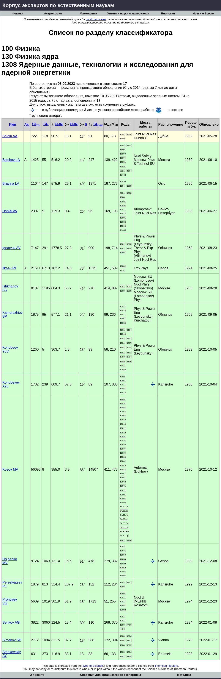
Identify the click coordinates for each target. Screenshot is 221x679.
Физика (18, 13)
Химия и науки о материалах (128, 13)
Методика (184, 674)
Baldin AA (9, 136)
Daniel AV (9, 211)
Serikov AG (11, 622)
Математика (88, 13)
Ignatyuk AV (11, 248)
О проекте (37, 674)
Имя (12, 124)
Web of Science (92, 665)
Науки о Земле (203, 13)
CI (35, 124)
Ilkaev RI (9, 268)
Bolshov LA (11, 160)
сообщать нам (96, 19)
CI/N (59, 124)
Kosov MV (10, 469)
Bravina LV (10, 183)
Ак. (27, 124)
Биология (168, 13)
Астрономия (53, 13)
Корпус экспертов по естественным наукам (58, 5)
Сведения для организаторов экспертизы (110, 674)
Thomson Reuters (166, 665)
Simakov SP (11, 640)
